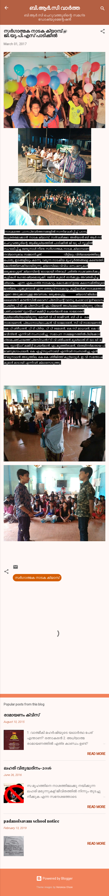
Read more (96, 754)
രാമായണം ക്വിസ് (21, 715)
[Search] (102, 9)
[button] (102, 32)
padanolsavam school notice (31, 821)
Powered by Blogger (54, 878)
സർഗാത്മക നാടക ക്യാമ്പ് (37, 578)
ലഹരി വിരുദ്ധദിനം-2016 (27, 768)
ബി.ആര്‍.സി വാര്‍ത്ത (54, 7)
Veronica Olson (64, 887)
